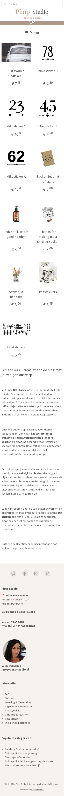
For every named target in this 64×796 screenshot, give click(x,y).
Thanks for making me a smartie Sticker (48, 237)
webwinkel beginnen (50, 784)
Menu (32, 32)
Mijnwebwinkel (37, 790)
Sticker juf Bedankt (16, 294)
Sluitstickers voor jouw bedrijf (22, 765)
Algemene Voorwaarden (19, 706)
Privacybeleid (12, 710)
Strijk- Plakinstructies (17, 722)
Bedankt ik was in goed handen (16, 234)
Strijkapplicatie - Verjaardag (21, 753)
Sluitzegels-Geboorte (17, 757)
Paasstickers (48, 292)
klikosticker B (48, 126)
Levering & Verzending (18, 702)
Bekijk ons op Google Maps (18, 611)
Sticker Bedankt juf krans (48, 179)
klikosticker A (16, 176)
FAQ (7, 694)
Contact (9, 698)
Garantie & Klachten (17, 714)
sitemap (31, 784)
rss (38, 784)
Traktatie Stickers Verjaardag (22, 749)
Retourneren (12, 718)
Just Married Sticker (16, 73)
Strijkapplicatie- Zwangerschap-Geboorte (29, 761)
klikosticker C (16, 126)
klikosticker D (48, 71)
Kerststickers (16, 347)
